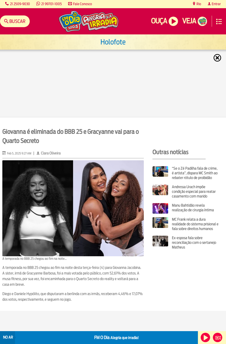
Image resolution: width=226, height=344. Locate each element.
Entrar (216, 4)
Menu (219, 21)
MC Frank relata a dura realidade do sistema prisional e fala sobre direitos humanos (195, 224)
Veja (189, 21)
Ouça (159, 21)
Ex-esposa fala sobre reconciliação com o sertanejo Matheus (194, 242)
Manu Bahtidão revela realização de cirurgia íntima (193, 207)
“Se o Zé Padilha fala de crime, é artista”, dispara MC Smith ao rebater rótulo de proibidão (195, 173)
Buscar (17, 21)
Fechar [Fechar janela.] (218, 58)
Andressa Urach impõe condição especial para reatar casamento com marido (194, 191)
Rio (198, 4)
